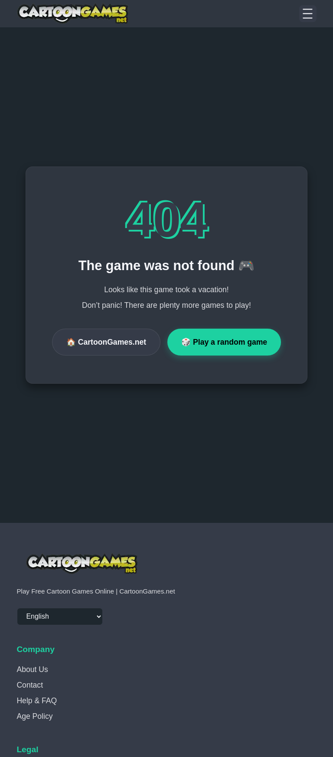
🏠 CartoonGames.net (106, 342)
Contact (29, 685)
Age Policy (34, 716)
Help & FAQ (36, 700)
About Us (32, 669)
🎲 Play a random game (224, 342)
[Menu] (308, 14)
